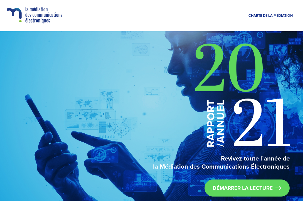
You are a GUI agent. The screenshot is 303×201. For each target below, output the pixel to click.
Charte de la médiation (270, 16)
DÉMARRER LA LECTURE (247, 188)
